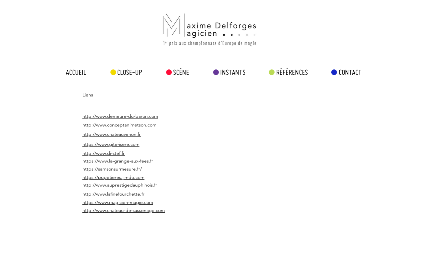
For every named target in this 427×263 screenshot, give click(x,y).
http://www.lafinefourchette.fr (113, 194)
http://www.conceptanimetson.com (119, 125)
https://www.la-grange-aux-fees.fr (117, 161)
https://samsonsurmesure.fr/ (112, 169)
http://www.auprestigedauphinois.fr (119, 185)
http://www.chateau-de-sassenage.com (123, 210)
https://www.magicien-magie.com (117, 202)
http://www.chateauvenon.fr (111, 134)
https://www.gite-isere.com (110, 144)
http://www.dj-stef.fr (103, 153)
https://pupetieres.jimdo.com (113, 177)
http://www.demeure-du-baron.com (120, 116)
